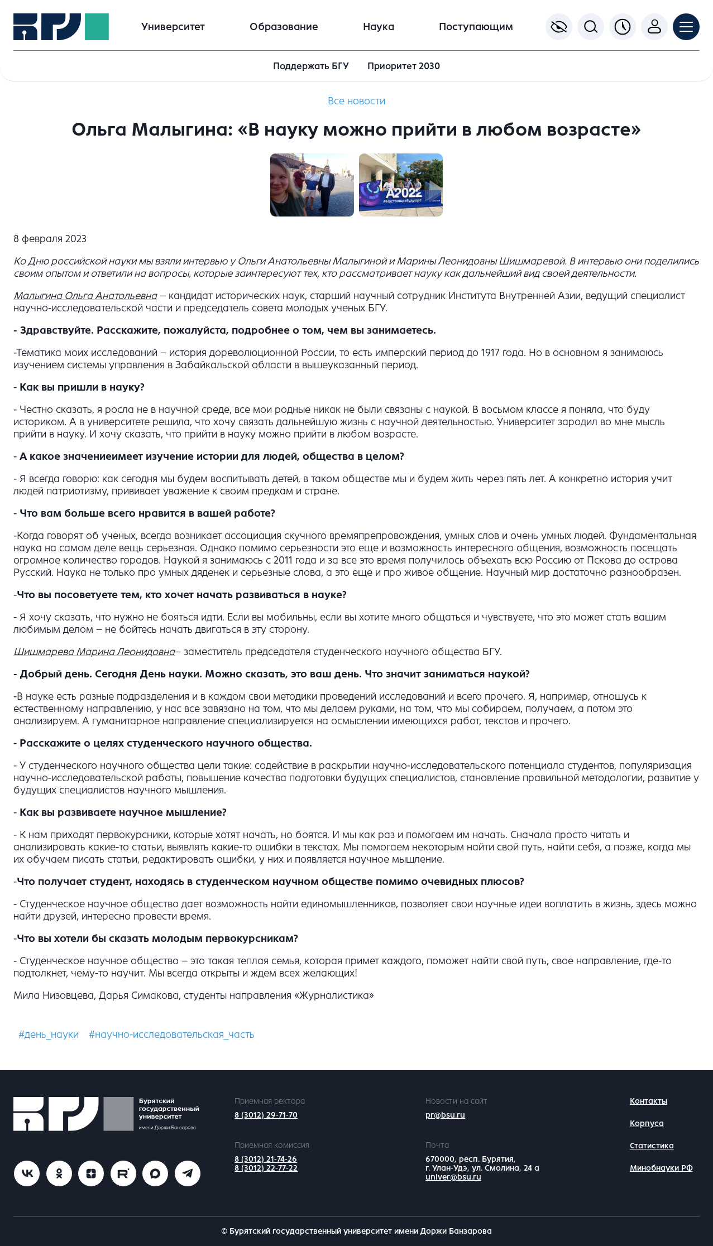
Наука (378, 26)
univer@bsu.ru (453, 1177)
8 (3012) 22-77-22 (266, 1168)
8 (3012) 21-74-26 (266, 1159)
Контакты (648, 1101)
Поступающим (476, 26)
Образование (284, 26)
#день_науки (48, 1034)
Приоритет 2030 (403, 66)
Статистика (652, 1146)
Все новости (356, 101)
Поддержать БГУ (311, 66)
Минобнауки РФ (661, 1168)
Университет (173, 26)
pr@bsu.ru (445, 1115)
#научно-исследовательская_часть (172, 1034)
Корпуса (647, 1123)
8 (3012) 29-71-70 (266, 1115)
